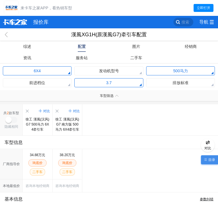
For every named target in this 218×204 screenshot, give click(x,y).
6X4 (37, 71)
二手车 (136, 58)
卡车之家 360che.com (15, 22)
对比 (46, 111)
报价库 (41, 22)
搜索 (185, 22)
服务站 (82, 58)
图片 (136, 46)
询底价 (37, 163)
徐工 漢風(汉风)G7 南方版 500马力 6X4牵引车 (67, 124)
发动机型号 (109, 71)
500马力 (180, 71)
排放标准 (180, 82)
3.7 (109, 82)
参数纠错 (206, 199)
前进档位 (37, 82)
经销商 (191, 46)
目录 (211, 160)
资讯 (27, 58)
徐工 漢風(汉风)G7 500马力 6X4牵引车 (37, 124)
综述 (27, 46)
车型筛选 (107, 96)
